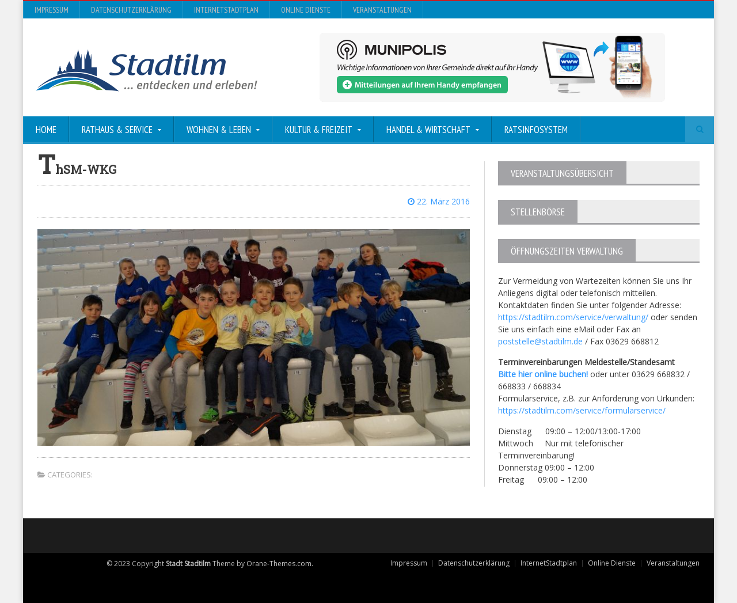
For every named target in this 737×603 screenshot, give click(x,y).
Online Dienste (305, 10)
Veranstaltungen (382, 10)
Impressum (52, 10)
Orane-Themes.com (278, 563)
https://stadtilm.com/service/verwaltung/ (573, 317)
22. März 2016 (439, 201)
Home (46, 129)
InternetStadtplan (226, 10)
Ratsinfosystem (536, 129)
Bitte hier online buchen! (543, 374)
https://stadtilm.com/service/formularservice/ (582, 410)
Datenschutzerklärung (131, 10)
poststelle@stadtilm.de (540, 341)
